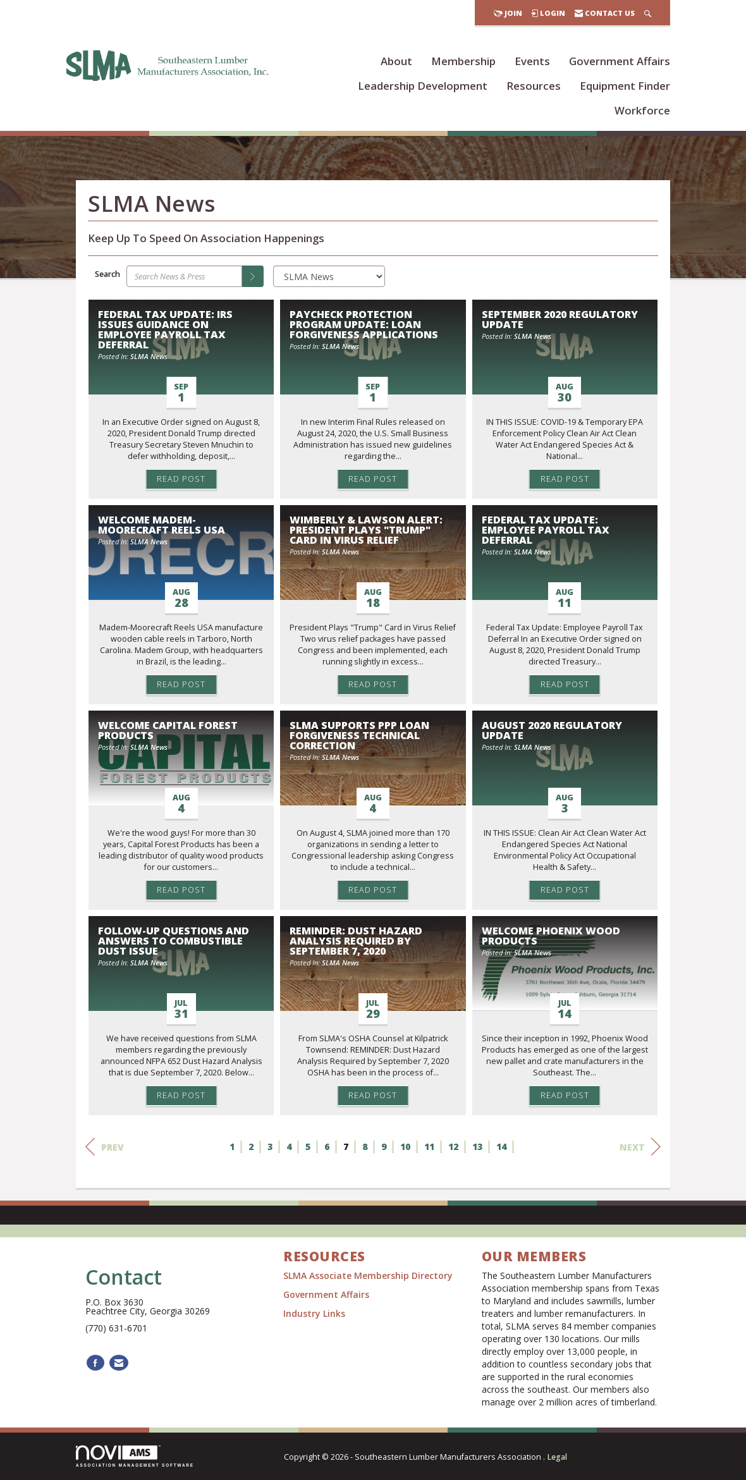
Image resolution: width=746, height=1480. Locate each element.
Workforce (642, 110)
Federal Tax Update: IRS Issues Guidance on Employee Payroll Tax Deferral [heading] (165, 329)
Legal (557, 1457)
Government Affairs (619, 61)
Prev (104, 1147)
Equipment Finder (625, 85)
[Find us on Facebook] (95, 1363)
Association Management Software (135, 1456)
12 (453, 1147)
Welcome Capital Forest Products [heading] (168, 730)
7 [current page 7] (345, 1147)
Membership (463, 61)
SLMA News (149, 356)
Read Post (181, 479)
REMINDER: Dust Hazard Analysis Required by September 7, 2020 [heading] (356, 941)
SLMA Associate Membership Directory (369, 1275)
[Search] (253, 276)
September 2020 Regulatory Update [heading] (560, 319)
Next (640, 1147)
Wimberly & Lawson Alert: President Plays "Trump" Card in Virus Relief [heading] (366, 530)
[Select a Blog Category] (329, 276)
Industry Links (314, 1313)
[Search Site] (647, 13)
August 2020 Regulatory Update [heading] (552, 730)
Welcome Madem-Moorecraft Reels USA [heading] (161, 525)
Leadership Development (422, 85)
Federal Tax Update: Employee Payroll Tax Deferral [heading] (545, 530)
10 (405, 1147)
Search (107, 274)
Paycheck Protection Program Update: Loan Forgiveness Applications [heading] (364, 324)
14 (501, 1147)
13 (477, 1147)
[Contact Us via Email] (119, 1363)
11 (429, 1147)
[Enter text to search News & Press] (184, 276)
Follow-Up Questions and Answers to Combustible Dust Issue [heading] (173, 941)
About (396, 61)
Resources (533, 85)
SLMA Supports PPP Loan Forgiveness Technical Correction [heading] (359, 735)
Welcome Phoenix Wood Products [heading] (551, 936)
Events (532, 61)
